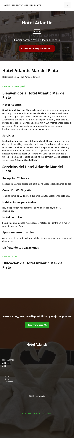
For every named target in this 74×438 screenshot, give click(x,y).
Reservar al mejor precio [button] (14, 86)
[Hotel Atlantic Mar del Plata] (19, 281)
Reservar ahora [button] (9, 256)
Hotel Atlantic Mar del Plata (22, 5)
